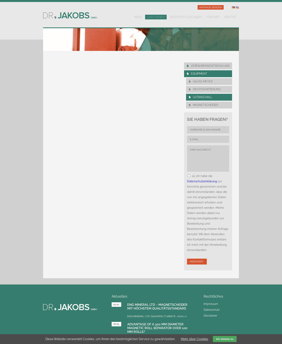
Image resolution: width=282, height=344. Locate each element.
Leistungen (155, 17)
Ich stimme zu (224, 339)
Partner (213, 17)
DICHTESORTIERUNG (207, 89)
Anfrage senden (210, 7)
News (138, 17)
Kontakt (230, 17)
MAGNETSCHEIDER (205, 105)
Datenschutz (212, 309)
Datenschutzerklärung (202, 181)
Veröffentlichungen (186, 17)
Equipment (199, 73)
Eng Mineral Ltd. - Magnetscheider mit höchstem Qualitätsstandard (157, 306)
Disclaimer (210, 315)
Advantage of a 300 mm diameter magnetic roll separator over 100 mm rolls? (157, 328)
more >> (182, 316)
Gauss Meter (202, 81)
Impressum (211, 303)
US (237, 7)
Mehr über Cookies (194, 339)
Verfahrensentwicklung (210, 65)
